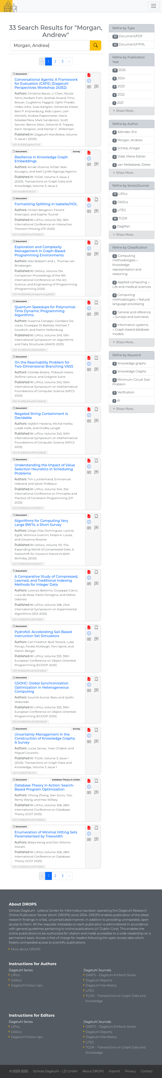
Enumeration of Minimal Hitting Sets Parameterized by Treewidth (46, 834)
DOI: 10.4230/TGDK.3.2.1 (24, 191)
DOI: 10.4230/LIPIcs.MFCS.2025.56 (29, 452)
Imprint (114, 1071)
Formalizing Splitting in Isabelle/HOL (46, 204)
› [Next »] (69, 61)
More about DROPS (25, 949)
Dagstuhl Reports (99, 980)
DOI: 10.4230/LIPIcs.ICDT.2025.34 (29, 820)
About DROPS (93, 1071)
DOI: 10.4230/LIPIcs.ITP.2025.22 (28, 234)
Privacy (130, 1071)
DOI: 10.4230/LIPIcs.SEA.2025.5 (28, 619)
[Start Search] (95, 45)
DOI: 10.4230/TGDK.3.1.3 (24, 773)
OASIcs (16, 980)
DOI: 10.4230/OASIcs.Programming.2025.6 (33, 294)
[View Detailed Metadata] (89, 81)
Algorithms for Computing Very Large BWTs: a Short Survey (41, 523)
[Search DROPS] (50, 45)
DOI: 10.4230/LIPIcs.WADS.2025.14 (29, 350)
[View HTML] (96, 200)
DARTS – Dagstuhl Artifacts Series (111, 975)
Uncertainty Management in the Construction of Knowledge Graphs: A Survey (45, 738)
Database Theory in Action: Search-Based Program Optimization (44, 787)
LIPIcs (15, 975)
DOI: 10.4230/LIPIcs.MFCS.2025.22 (29, 401)
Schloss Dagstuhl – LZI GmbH (55, 1071)
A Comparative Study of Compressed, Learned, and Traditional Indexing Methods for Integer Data (46, 581)
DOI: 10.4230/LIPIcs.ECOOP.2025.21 (30, 722)
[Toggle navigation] (153, 6)
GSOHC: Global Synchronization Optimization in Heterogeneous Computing (42, 687)
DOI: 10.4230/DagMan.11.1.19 (26, 145)
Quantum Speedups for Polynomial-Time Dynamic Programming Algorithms (45, 311)
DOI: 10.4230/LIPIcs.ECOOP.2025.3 (29, 671)
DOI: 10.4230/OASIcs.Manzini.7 (28, 564)
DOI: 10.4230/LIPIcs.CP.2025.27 (28, 508)
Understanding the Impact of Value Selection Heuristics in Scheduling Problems (45, 469)
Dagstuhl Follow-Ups (26, 985)
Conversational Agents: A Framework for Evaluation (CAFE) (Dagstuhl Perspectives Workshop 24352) (46, 84)
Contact (147, 1071)
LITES (90, 991)
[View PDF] (89, 75)
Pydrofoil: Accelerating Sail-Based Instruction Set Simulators (43, 634)
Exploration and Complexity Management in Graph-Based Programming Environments (40, 251)
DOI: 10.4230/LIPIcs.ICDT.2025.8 (28, 867)
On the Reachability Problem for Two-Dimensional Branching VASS (44, 364)
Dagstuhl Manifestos (101, 985)
